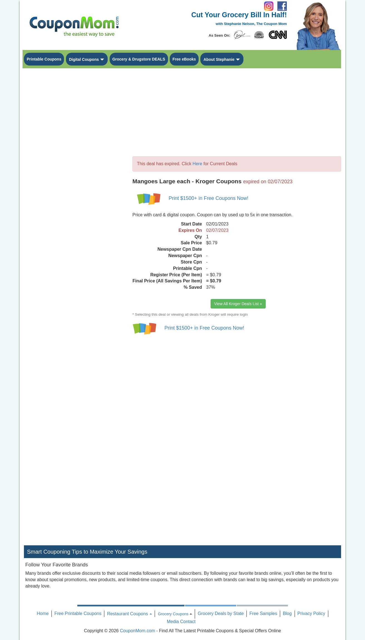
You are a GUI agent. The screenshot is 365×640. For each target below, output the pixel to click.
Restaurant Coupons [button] (129, 613)
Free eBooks (184, 59)
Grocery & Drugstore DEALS (138, 59)
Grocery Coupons (173, 614)
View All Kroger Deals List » (238, 304)
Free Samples (263, 613)
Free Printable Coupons (77, 613)
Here (197, 163)
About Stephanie (218, 59)
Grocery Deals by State (221, 613)
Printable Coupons (44, 59)
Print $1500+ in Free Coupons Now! (208, 198)
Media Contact (181, 621)
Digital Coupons (84, 59)
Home (43, 613)
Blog (287, 613)
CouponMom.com (137, 630)
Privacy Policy (311, 613)
